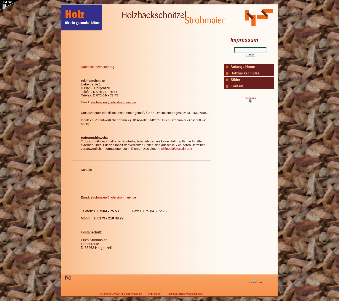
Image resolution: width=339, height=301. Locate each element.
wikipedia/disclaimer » (176, 148)
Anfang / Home (242, 67)
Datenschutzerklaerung (97, 67)
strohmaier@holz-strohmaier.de (113, 102)
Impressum (154, 293)
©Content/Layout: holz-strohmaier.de (121, 293)
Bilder (235, 80)
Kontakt (86, 170)
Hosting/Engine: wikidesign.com (184, 293)
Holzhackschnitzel (245, 73)
